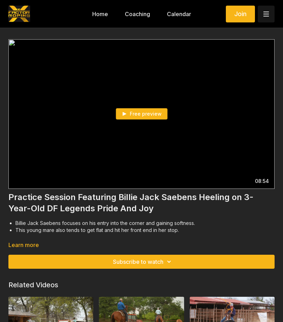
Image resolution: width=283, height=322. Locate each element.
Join (240, 14)
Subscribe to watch (143, 262)
